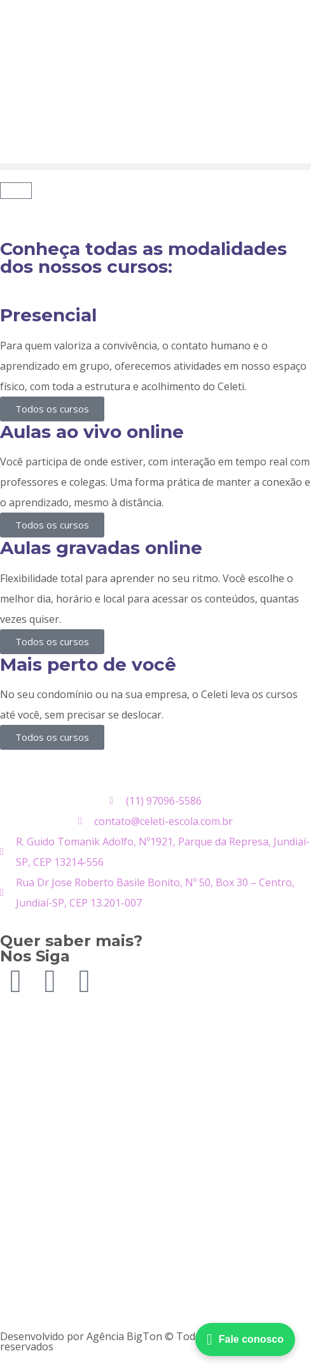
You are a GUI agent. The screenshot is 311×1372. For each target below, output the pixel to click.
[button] (155, 166)
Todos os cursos (52, 408)
